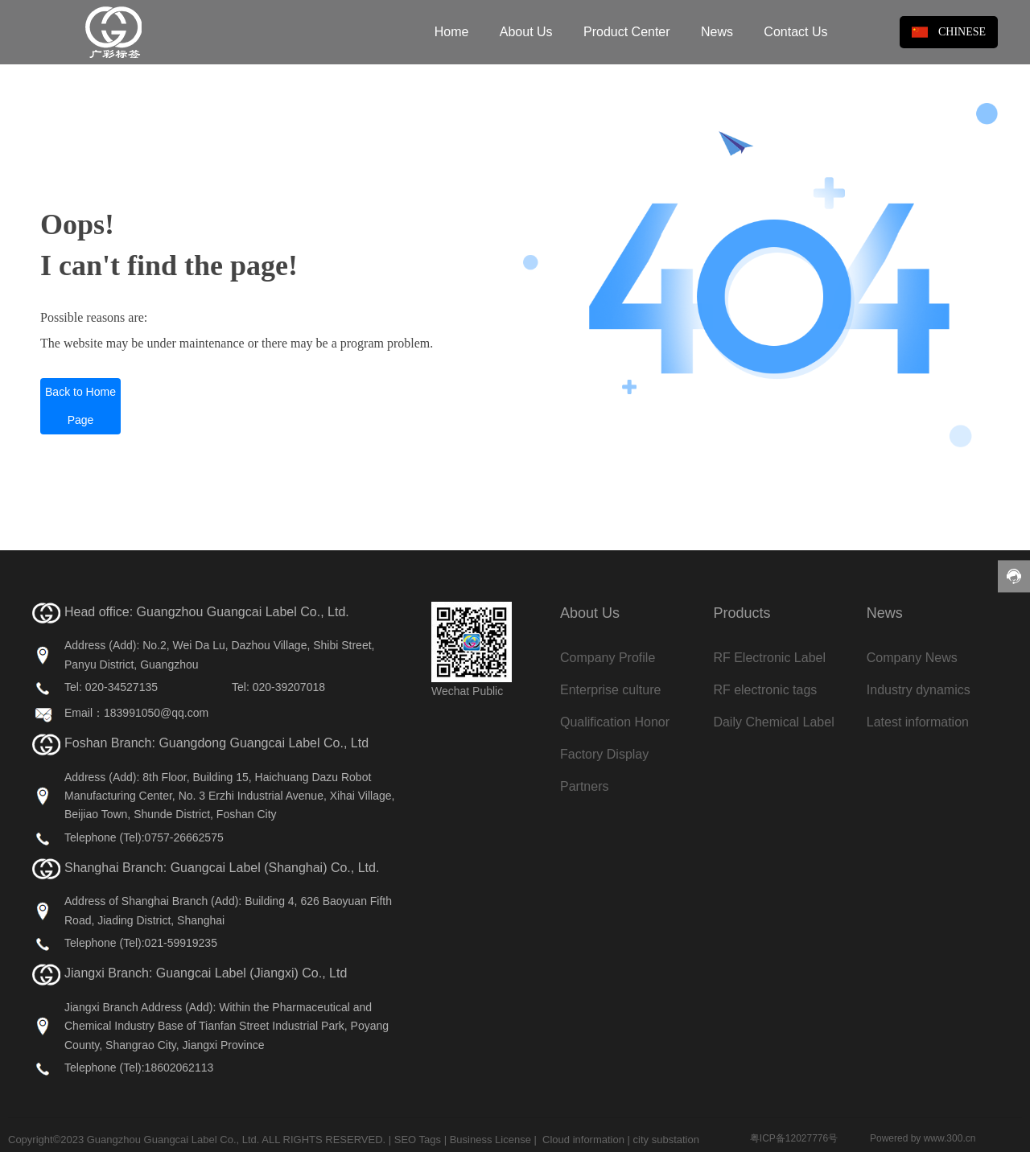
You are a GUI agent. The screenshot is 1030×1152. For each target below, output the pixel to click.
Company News (912, 657)
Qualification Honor (615, 722)
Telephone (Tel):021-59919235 (140, 942)
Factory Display (604, 754)
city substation (666, 1139)
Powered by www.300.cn (922, 1138)
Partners (584, 786)
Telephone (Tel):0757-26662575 (144, 837)
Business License (490, 1139)
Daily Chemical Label (773, 722)
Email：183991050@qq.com (136, 712)
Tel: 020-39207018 (278, 687)
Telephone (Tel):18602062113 (138, 1067)
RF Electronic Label (769, 657)
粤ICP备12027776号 (794, 1138)
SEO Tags (417, 1139)
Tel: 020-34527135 (111, 687)
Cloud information (583, 1139)
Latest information (918, 722)
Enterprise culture (610, 690)
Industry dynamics (918, 690)
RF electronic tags (765, 690)
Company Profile (607, 657)
